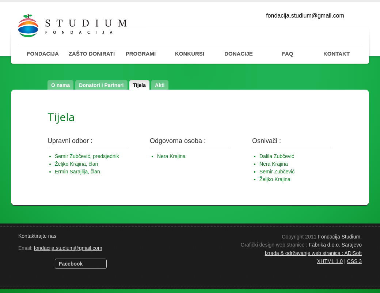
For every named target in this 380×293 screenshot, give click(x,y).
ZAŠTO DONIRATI (92, 53)
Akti (159, 85)
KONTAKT (336, 53)
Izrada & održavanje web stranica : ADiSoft (313, 253)
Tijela (139, 85)
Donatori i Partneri (101, 85)
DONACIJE (238, 53)
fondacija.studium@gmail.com (305, 15)
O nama (60, 85)
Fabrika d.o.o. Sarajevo (335, 245)
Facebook (71, 264)
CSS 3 (354, 261)
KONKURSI (189, 53)
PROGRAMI (141, 53)
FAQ (287, 53)
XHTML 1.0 (330, 261)
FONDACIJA (43, 53)
